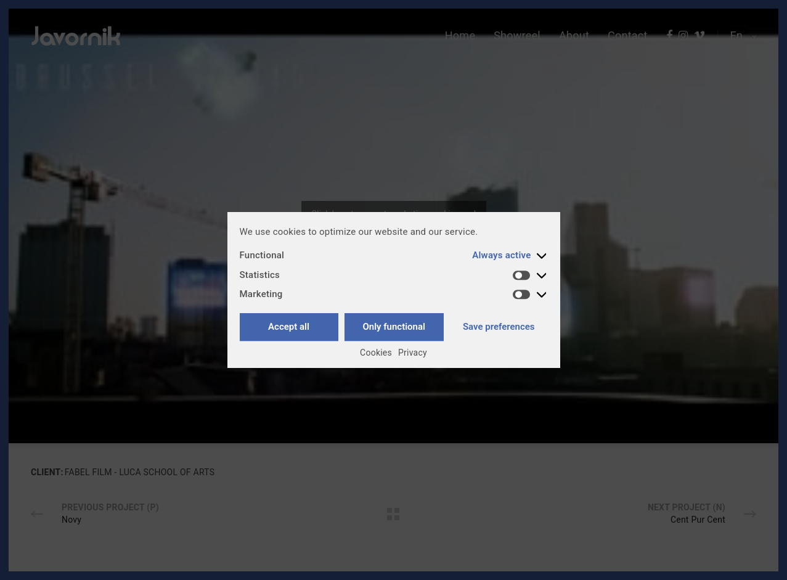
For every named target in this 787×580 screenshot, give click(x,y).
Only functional (393, 326)
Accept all (288, 326)
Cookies (376, 352)
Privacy (412, 352)
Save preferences (499, 326)
